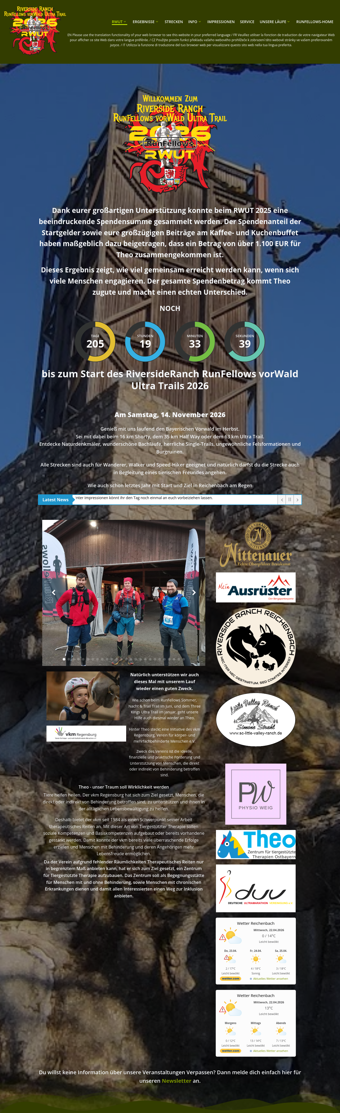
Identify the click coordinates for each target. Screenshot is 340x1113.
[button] (64, 659)
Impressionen (221, 21)
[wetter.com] (230, 980)
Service (247, 21)
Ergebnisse (146, 21)
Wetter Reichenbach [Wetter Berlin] (256, 923)
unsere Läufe (275, 21)
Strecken (174, 21)
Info (195, 21)
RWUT (119, 21)
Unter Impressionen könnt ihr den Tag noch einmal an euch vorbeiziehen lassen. (144, 497)
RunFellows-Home (314, 21)
